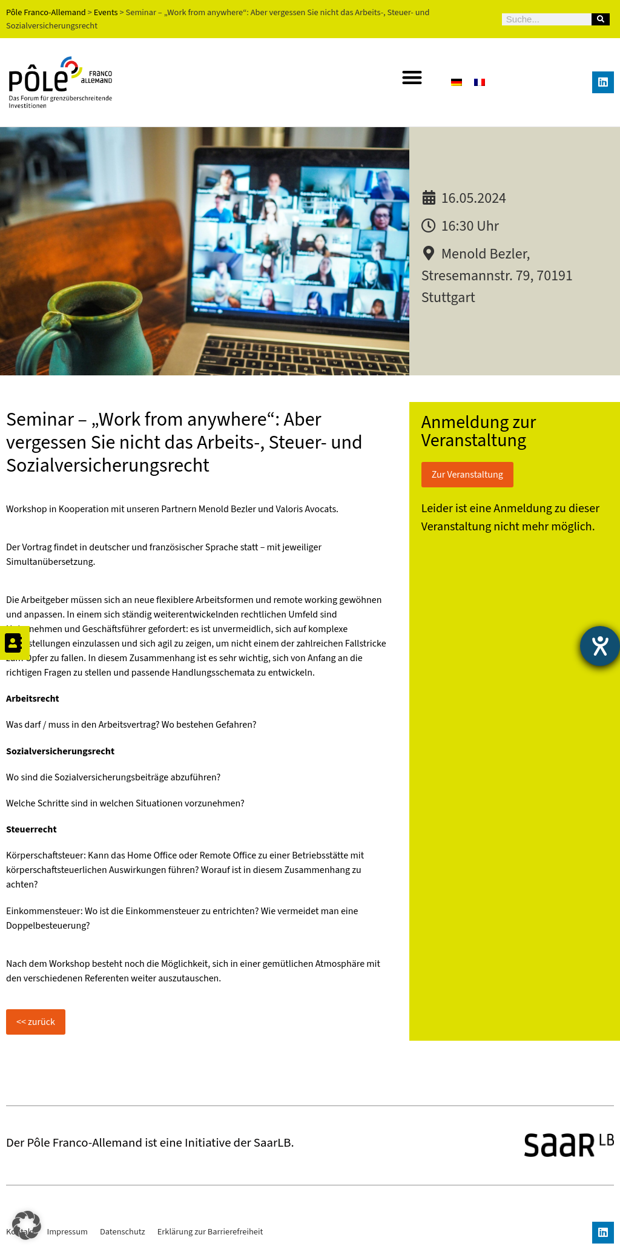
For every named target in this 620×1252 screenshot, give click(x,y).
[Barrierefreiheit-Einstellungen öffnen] (600, 646)
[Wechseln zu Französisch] (479, 82)
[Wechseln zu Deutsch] (456, 82)
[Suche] (601, 19)
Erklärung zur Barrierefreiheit (210, 1231)
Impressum (67, 1231)
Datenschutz (122, 1231)
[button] (412, 77)
